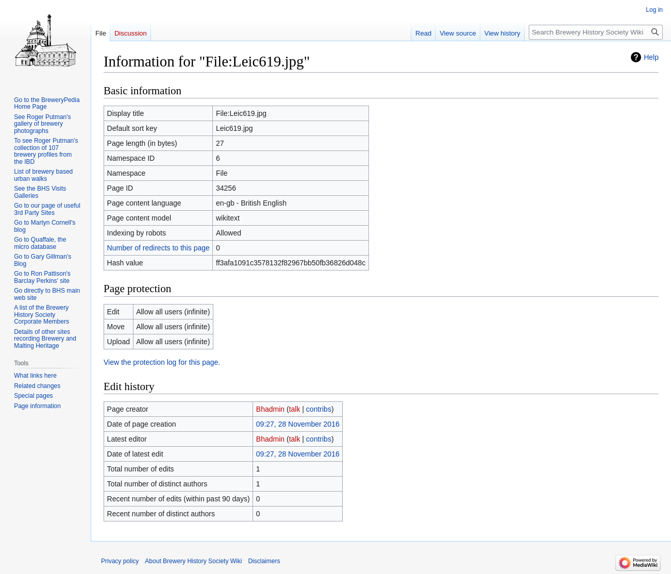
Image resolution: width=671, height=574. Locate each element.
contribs (318, 409)
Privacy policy (120, 561)
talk (294, 409)
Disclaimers (264, 561)
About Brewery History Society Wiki (193, 561)
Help (651, 57)
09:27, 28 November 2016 (298, 424)
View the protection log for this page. (162, 362)
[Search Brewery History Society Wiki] (596, 32)
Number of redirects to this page (158, 248)
